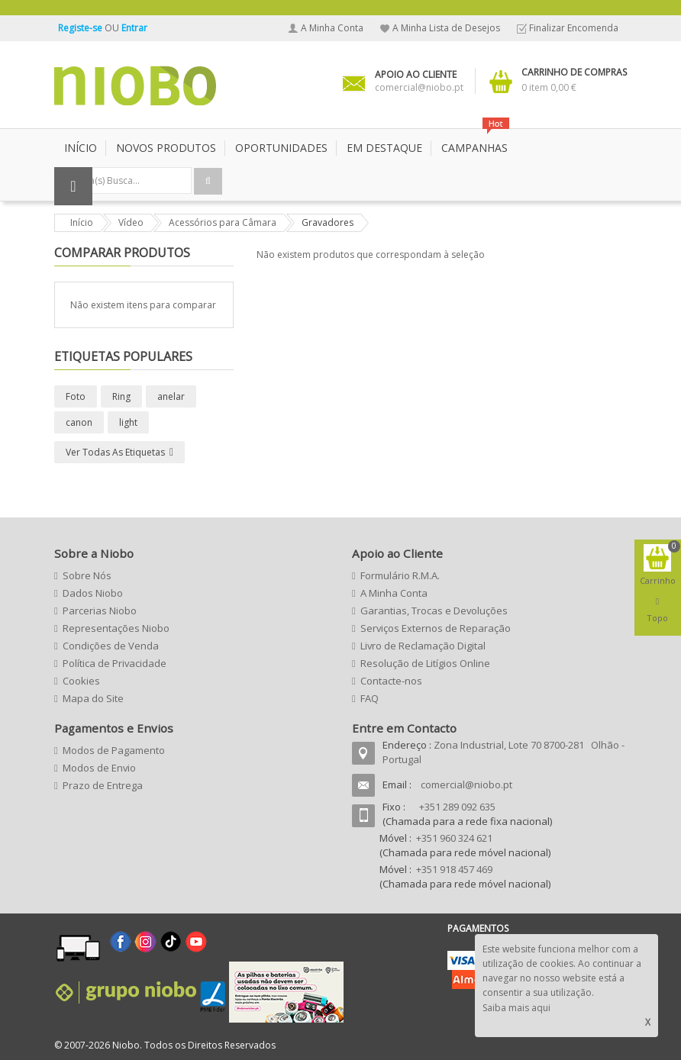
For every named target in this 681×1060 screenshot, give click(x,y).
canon (79, 422)
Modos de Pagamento (114, 750)
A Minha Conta (332, 27)
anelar (171, 396)
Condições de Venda (111, 645)
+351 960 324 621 (454, 838)
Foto (76, 396)
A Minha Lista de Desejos (446, 27)
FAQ (369, 698)
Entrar (134, 27)
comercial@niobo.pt (466, 784)
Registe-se (81, 27)
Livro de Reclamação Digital (423, 645)
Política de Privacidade (114, 663)
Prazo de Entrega (103, 785)
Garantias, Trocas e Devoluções (434, 610)
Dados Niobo (93, 593)
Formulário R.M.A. (400, 575)
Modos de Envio (99, 768)
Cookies (81, 681)
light (128, 422)
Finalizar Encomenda (573, 27)
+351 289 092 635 (457, 807)
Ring (121, 396)
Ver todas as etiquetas (115, 452)
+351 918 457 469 (454, 869)
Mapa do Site (93, 698)
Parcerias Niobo (100, 610)
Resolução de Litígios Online (425, 663)
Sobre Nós (87, 575)
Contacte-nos (391, 681)
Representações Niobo (116, 628)
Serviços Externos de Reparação (435, 628)
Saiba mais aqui (516, 1007)
